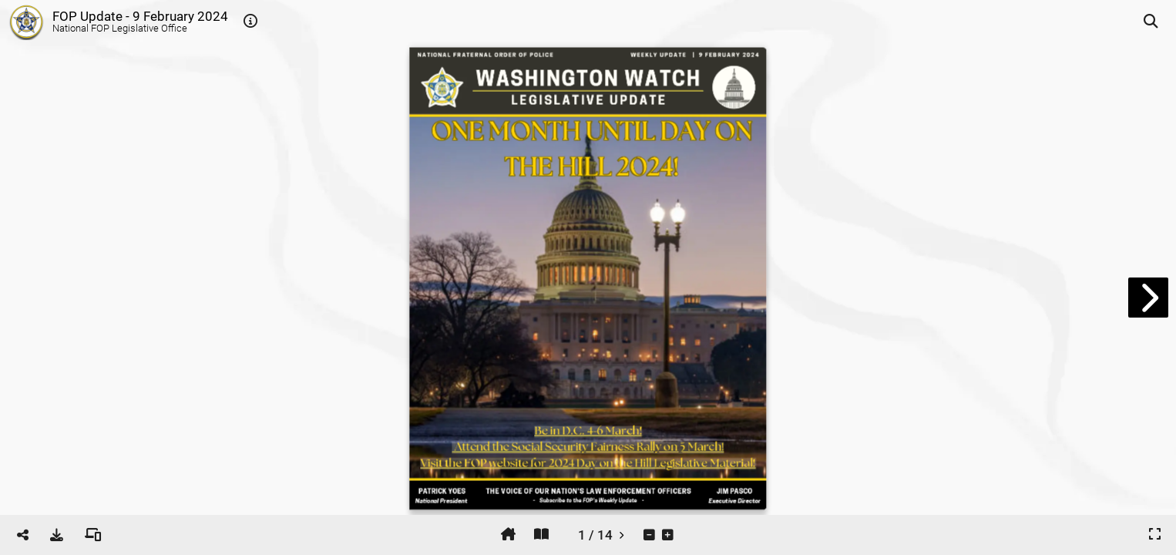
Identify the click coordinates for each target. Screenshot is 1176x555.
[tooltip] (250, 21)
